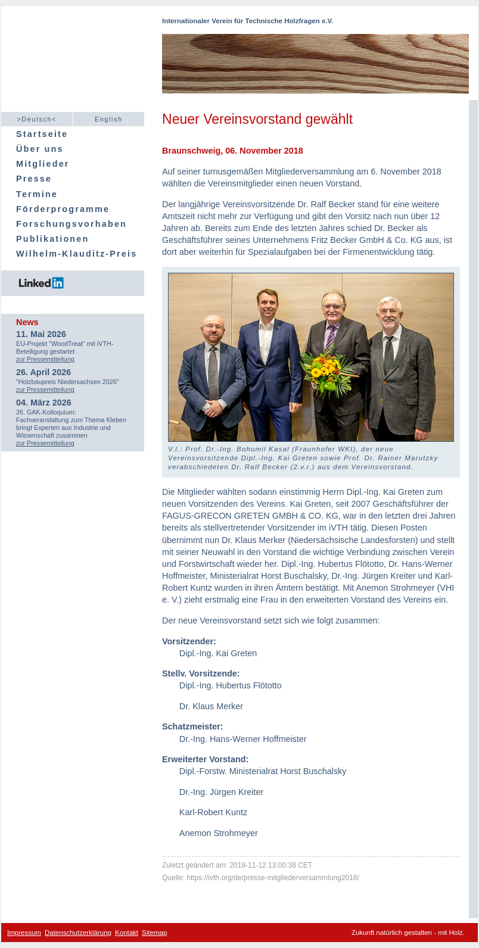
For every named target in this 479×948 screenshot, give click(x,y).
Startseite (42, 134)
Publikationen (52, 239)
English (109, 119)
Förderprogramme (63, 209)
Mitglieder (43, 164)
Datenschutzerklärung (78, 932)
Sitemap (154, 932)
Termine (37, 194)
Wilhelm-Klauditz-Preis (76, 253)
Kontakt (126, 932)
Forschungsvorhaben (71, 224)
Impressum (24, 932)
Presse (34, 178)
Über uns (40, 149)
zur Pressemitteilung (45, 359)
